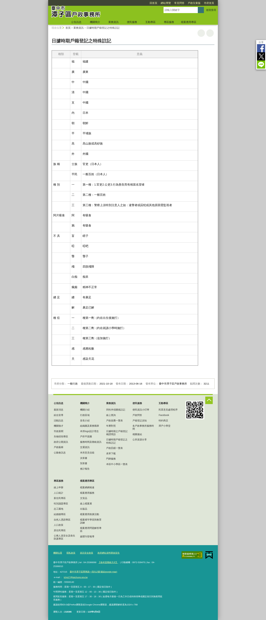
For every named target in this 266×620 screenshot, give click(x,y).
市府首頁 (209, 3)
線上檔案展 (86, 503)
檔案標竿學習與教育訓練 (90, 521)
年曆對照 (111, 425)
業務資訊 (113, 22)
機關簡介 (95, 22)
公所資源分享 (139, 439)
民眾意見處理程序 (168, 409)
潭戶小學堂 (164, 425)
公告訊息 (76, 22)
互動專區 (150, 22)
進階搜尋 (211, 9)
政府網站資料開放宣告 (109, 553)
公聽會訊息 (60, 452)
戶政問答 (137, 415)
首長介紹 (85, 420)
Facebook (261, 48)
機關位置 (57, 553)
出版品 (83, 508)
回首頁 (153, 3)
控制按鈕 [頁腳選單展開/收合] (209, 400)
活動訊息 (58, 420)
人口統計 (58, 492)
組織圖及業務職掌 (89, 425)
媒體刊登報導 (87, 536)
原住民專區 (60, 530)
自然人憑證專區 (62, 519)
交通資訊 (85, 447)
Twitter (261, 56)
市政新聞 (58, 431)
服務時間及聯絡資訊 (90, 442)
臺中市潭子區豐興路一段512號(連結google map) (93, 571)
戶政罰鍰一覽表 (114, 448)
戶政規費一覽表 (114, 420)
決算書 (83, 458)
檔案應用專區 (188, 22)
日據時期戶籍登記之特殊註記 (103, 27)
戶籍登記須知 (139, 420)
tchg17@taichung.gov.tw (76, 577)
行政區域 (85, 415)
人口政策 (58, 525)
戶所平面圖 (86, 436)
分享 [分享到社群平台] (261, 42)
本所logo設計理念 (89, 431)
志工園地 (58, 508)
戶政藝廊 (58, 447)
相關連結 (137, 434)
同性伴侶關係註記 (115, 409)
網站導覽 (166, 3)
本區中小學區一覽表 (117, 464)
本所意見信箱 (87, 452)
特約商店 (163, 420)
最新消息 (58, 409)
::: (47, 1)
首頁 (68, 27)
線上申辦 (58, 487)
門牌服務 (111, 458)
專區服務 (169, 22)
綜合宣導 (58, 415)
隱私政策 (70, 553)
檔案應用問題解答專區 (90, 529)
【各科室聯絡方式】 (108, 562)
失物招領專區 (61, 436)
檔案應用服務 (87, 492)
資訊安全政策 (86, 553)
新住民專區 (60, 498)
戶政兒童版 (194, 3)
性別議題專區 (61, 503)
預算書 (83, 463)
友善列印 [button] (201, 33)
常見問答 (179, 3)
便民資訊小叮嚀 (140, 409)
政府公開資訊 (61, 442)
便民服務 (132, 22)
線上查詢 (111, 415)
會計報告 (85, 468)
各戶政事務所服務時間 (143, 427)
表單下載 (111, 453)
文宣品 (83, 498)
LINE (261, 64)
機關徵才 (58, 425)
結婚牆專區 (60, 514)
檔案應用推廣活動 (89, 514)
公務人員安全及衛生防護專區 (64, 537)
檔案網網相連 (87, 487)
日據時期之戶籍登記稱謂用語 (117, 433)
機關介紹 (85, 409)
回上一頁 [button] (210, 33)
